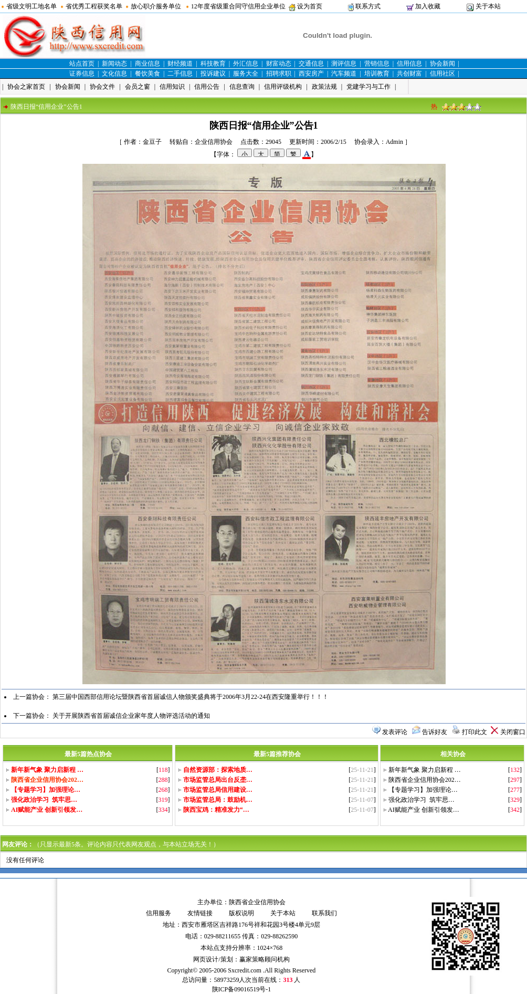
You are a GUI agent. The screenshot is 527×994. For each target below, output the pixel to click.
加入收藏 (427, 6)
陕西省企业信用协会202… (424, 779)
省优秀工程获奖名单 (94, 6)
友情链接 (200, 913)
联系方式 (368, 6)
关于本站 (488, 6)
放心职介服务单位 (156, 6)
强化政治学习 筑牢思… (421, 799)
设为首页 (309, 6)
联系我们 (324, 913)
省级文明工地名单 (31, 6)
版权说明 (241, 913)
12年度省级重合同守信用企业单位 (238, 6)
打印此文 (474, 732)
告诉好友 (434, 732)
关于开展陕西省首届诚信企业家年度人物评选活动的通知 (131, 715)
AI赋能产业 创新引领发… (423, 809)
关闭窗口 (512, 732)
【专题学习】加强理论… (423, 789)
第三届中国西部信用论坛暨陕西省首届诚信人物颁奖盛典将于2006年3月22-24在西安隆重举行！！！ (190, 696)
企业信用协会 (214, 141)
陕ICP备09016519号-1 (241, 989)
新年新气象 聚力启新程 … (424, 769)
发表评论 (394, 732)
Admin (394, 141)
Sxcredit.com (244, 970)
